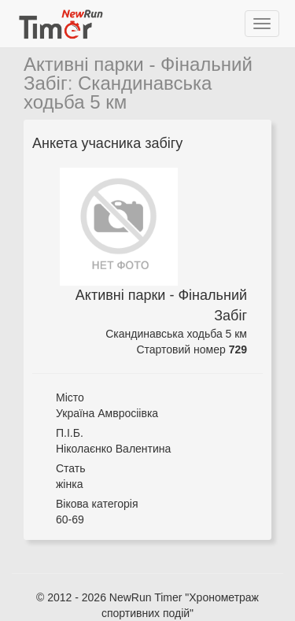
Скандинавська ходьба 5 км (118, 92)
